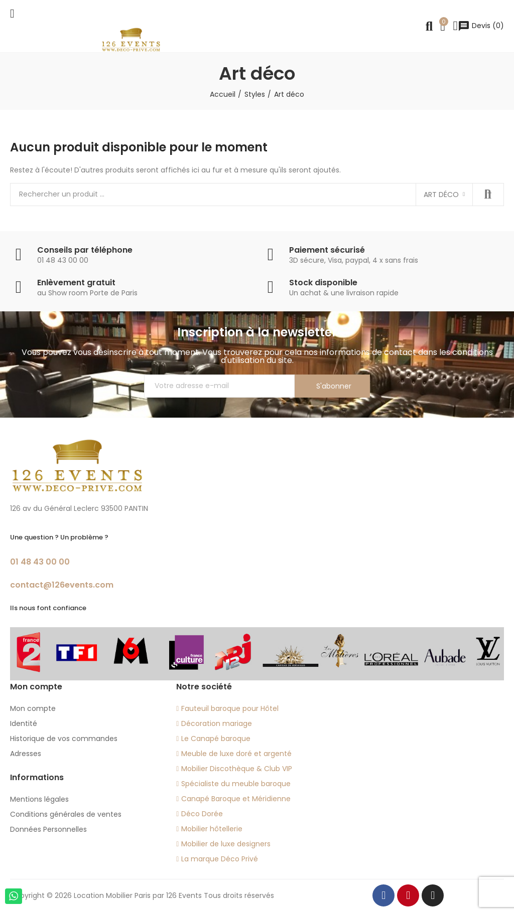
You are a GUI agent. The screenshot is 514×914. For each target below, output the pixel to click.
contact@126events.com (61, 585)
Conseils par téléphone (85, 250)
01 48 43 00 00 (40, 562)
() (481, 26)
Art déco (441, 195)
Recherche (488, 194)
